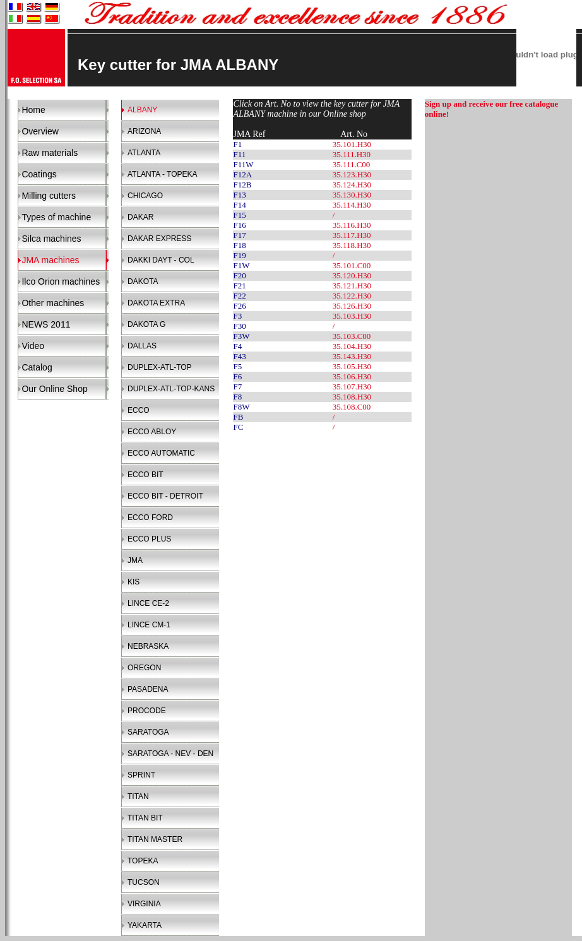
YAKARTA (145, 925)
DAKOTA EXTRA (156, 303)
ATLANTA (144, 152)
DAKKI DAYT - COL (161, 260)
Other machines (52, 303)
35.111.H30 (352, 154)
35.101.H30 (352, 144)
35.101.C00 (352, 265)
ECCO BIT (145, 474)
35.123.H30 (352, 174)
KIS (134, 581)
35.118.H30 (352, 245)
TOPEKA (143, 860)
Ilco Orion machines (60, 281)
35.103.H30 (352, 316)
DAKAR (140, 217)
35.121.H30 (352, 285)
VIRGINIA (144, 903)
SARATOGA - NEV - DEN (170, 753)
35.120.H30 (352, 275)
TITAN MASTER (155, 839)
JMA (135, 560)
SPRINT (141, 775)
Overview (39, 131)
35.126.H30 (352, 306)
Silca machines (51, 239)
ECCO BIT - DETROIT (165, 496)
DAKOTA (143, 281)
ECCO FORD (150, 517)
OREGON (144, 667)
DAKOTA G (146, 324)
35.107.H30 (352, 386)
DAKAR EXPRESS (159, 238)
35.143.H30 (352, 356)
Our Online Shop (54, 389)
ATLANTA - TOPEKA (162, 174)
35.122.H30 (352, 295)
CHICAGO (145, 195)
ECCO (139, 410)
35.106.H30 (352, 376)
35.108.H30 (352, 396)
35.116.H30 (352, 225)
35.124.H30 (352, 184)
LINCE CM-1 (149, 624)
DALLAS (142, 345)
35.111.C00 (352, 164)
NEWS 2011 (45, 324)
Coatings (38, 174)
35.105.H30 (352, 366)
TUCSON (144, 882)
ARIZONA (144, 131)
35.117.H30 (352, 235)
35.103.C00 (352, 336)
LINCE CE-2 (148, 603)
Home (33, 110)
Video (32, 346)
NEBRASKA (148, 646)
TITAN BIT (145, 818)
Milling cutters (48, 196)
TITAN (138, 796)
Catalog (36, 367)
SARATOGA (148, 732)
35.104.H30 (352, 346)
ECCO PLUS (149, 539)
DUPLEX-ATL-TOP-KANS (171, 388)
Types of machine (56, 217)
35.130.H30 (352, 194)
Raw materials (49, 153)
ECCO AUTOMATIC (161, 453)
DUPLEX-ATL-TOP (160, 367)
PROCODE (147, 710)
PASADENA (148, 689)
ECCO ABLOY (152, 431)
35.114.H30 (352, 205)
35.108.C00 (352, 406)
